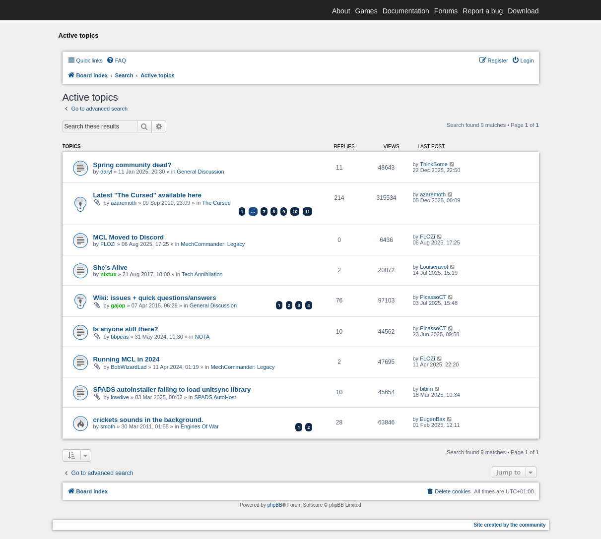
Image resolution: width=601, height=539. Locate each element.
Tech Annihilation (202, 274)
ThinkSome (434, 164)
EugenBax (432, 419)
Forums (446, 11)
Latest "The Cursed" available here (147, 195)
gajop (118, 305)
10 (294, 211)
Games (366, 11)
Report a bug (483, 11)
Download (523, 11)
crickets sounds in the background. (148, 419)
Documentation (406, 11)
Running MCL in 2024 (126, 359)
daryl (106, 172)
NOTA (202, 337)
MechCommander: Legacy (213, 244)
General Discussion (200, 172)
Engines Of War (200, 426)
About (341, 11)
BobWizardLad (128, 367)
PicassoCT (433, 297)
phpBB (274, 505)
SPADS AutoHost (215, 397)
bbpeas (120, 337)
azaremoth (123, 203)
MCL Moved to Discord (128, 237)
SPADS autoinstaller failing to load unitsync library (172, 389)
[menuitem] (116, 60)
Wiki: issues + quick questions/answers (154, 297)
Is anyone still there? (125, 329)
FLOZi (108, 244)
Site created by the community (509, 525)
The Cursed (216, 203)
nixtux (108, 274)
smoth (107, 426)
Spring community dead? (132, 165)
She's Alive (110, 267)
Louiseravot (434, 267)
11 (307, 211)
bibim (426, 389)
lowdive (120, 397)
